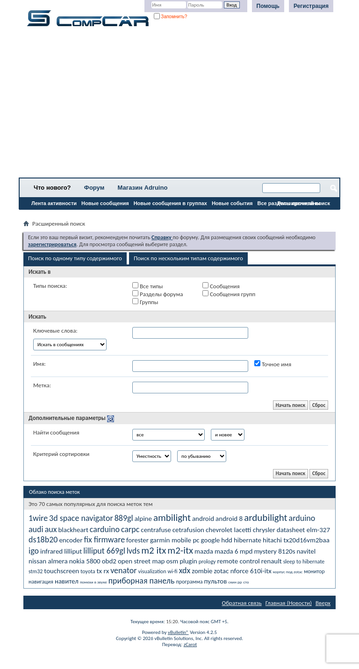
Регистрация (311, 6)
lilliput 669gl (104, 551)
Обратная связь (242, 602)
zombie (202, 571)
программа (189, 581)
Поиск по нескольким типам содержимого (188, 258)
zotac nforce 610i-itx (243, 571)
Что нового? (52, 187)
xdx (185, 570)
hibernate (247, 540)
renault (271, 561)
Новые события (232, 203)
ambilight (172, 518)
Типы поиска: (50, 285)
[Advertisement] (179, 105)
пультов (215, 581)
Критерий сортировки (61, 453)
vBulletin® (178, 632)
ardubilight (265, 518)
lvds (133, 551)
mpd (246, 551)
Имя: (39, 363)
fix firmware (104, 539)
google (210, 540)
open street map (141, 561)
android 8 (229, 518)
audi (36, 529)
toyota (87, 571)
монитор (314, 571)
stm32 (36, 571)
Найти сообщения (56, 432)
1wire (38, 518)
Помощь (268, 6)
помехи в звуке (93, 581)
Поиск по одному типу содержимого (75, 258)
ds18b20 (43, 539)
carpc (130, 529)
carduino (105, 529)
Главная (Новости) (289, 602)
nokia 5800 (85, 561)
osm (172, 561)
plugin (188, 561)
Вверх (323, 602)
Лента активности (54, 203)
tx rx (103, 571)
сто (246, 581)
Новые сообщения (105, 203)
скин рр (235, 581)
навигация (41, 581)
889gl (124, 518)
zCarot (190, 644)
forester (137, 540)
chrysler (264, 530)
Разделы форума (157, 294)
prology (207, 561)
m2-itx (180, 550)
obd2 (109, 561)
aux (51, 529)
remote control (238, 561)
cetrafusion (188, 530)
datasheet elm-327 (303, 530)
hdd (226, 540)
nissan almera (48, 561)
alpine (143, 518)
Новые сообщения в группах (170, 203)
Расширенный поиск (304, 203)
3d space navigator (81, 518)
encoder (70, 540)
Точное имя (272, 364)
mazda (203, 551)
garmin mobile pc (175, 540)
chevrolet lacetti (228, 530)
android (203, 518)
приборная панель (141, 581)
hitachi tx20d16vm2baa (296, 540)
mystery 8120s (274, 551)
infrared (51, 551)
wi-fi (172, 571)
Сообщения (221, 286)
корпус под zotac (287, 571)
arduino (302, 518)
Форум (94, 187)
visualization (152, 571)
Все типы (147, 286)
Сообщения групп (228, 294)
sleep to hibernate (304, 561)
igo (34, 551)
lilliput (73, 551)
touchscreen (61, 571)
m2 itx (153, 550)
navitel (306, 551)
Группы (145, 302)
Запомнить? (170, 16)
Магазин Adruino (143, 187)
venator (123, 570)
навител (67, 581)
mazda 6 (226, 551)
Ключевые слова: (55, 330)
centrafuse (156, 530)
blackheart (73, 530)
